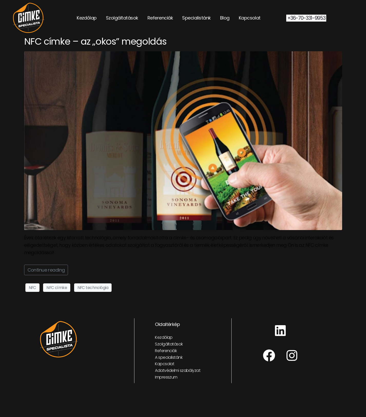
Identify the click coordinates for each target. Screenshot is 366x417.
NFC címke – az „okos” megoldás (95, 41)
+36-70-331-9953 (306, 18)
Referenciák (160, 18)
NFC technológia (92, 288)
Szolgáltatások (122, 18)
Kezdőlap (87, 18)
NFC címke (56, 288)
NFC (32, 288)
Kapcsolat (250, 18)
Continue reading (46, 270)
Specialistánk (196, 18)
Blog (225, 18)
